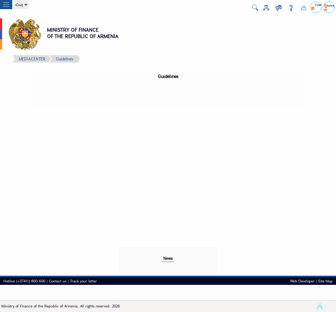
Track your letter (83, 280)
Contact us (57, 280)
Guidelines (64, 59)
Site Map (325, 280)
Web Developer (302, 280)
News (168, 258)
